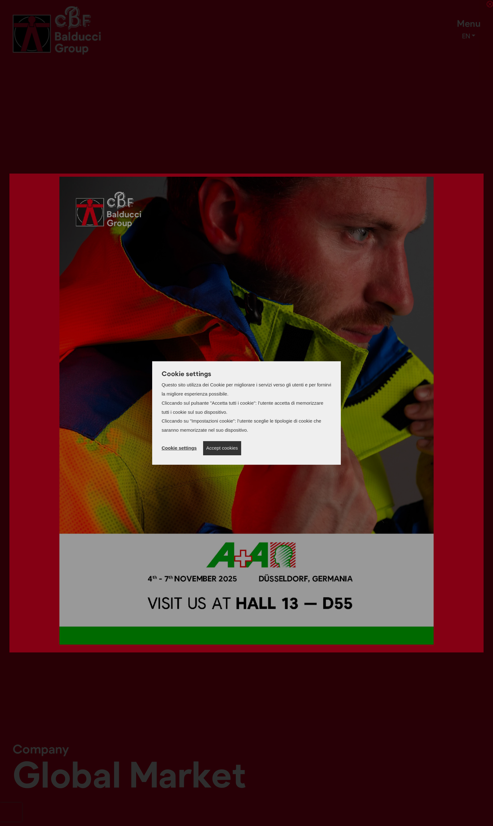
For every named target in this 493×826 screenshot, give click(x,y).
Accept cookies (222, 448)
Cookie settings (179, 448)
